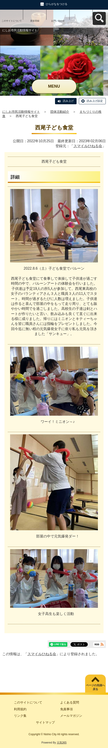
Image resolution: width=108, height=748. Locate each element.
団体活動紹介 (59, 111)
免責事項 (66, 709)
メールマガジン (71, 715)
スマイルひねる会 (87, 146)
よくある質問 (69, 702)
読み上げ (68, 100)
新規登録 (34, 21)
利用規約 (20, 709)
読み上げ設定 (95, 100)
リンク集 (20, 715)
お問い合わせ (58, 21)
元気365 (62, 742)
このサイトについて (12, 21)
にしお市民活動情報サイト (21, 111)
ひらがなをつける (56, 4)
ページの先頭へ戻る (95, 687)
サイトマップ (45, 722)
